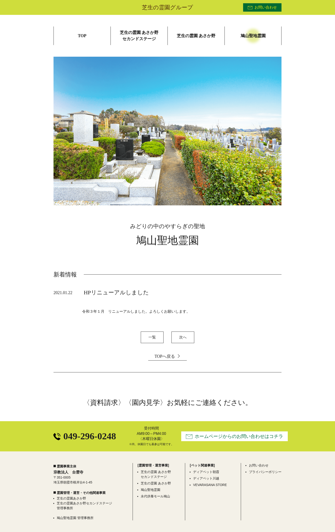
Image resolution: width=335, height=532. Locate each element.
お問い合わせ (266, 7)
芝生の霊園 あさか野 (156, 483)
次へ (183, 337)
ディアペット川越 (206, 478)
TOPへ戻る (164, 356)
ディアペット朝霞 (206, 472)
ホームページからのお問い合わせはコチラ (239, 436)
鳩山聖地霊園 (150, 490)
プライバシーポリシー (265, 472)
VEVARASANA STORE (210, 485)
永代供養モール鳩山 (155, 496)
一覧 (152, 337)
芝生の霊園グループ (167, 7)
